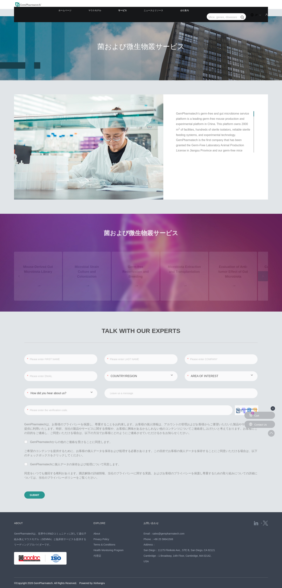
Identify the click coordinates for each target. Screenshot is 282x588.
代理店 (97, 546)
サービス (142, 8)
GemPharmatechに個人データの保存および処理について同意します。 (72, 455)
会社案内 (190, 8)
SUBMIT (41, 487)
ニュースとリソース (166, 8)
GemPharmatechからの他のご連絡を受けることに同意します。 (68, 432)
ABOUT (19, 513)
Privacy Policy (101, 529)
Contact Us (259, 424)
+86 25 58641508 (163, 529)
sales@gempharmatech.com (168, 524)
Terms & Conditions (104, 535)
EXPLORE (101, 513)
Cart (254, 414)
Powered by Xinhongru (92, 573)
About (97, 524)
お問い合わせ (153, 513)
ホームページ (101, 8)
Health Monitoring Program (109, 540)
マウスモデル (123, 8)
